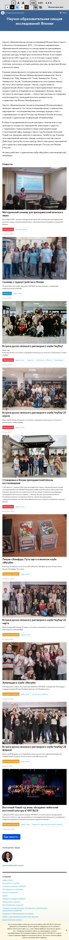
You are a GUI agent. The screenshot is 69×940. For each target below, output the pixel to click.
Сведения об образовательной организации (18, 914)
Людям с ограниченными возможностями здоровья (20, 917)
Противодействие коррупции (12, 905)
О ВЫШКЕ (6, 876)
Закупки (5, 896)
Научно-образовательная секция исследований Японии (34, 21)
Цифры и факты (7, 880)
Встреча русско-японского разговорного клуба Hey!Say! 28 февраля (34, 748)
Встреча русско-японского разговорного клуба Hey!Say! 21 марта (34, 621)
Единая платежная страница (12, 920)
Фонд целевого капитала (11, 902)
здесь (28, 929)
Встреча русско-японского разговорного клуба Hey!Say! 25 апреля (34, 414)
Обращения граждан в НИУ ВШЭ (13, 899)
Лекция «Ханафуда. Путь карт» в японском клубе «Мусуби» (29, 561)
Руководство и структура (11, 883)
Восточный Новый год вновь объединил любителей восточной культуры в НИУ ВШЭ (30, 809)
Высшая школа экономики (14, 13)
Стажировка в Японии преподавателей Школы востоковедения (27, 481)
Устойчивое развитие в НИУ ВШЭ (14, 886)
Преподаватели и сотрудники (12, 889)
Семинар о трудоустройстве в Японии (23, 282)
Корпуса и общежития (10, 892)
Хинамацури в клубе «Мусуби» (19, 682)
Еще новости (12, 836)
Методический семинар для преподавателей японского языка (32, 214)
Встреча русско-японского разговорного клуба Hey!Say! (32, 346)
